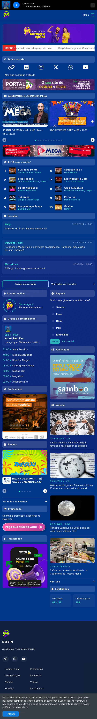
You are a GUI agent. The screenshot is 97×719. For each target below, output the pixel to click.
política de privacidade (15, 707)
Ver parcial (68, 341)
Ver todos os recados (73, 284)
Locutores (35, 675)
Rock (59, 321)
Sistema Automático (29, 342)
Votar (55, 341)
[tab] (35, 140)
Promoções (36, 669)
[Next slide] (93, 140)
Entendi (11, 713)
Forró (59, 314)
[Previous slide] (4, 140)
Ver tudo (72, 581)
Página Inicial (12, 669)
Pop (58, 327)
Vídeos (34, 682)
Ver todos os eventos (24, 501)
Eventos (9, 688)
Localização (36, 688)
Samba (60, 307)
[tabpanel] (25, 118)
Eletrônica (62, 334)
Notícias (9, 682)
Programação (12, 675)
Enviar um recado (25, 284)
